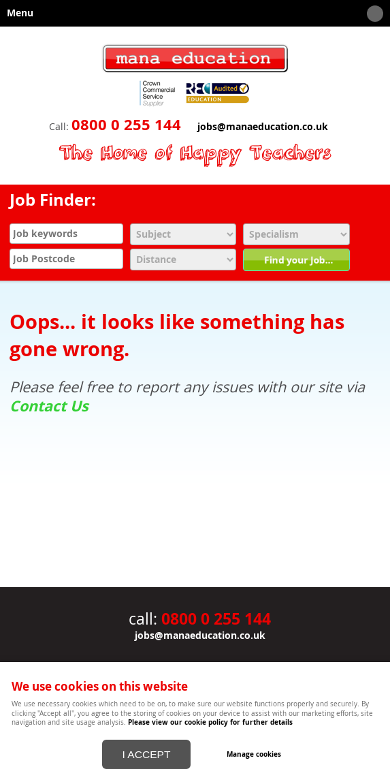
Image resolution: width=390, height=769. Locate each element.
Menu (191, 13)
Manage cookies (254, 754)
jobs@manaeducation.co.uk (262, 127)
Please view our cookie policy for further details (210, 722)
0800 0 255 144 (126, 124)
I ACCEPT (147, 754)
